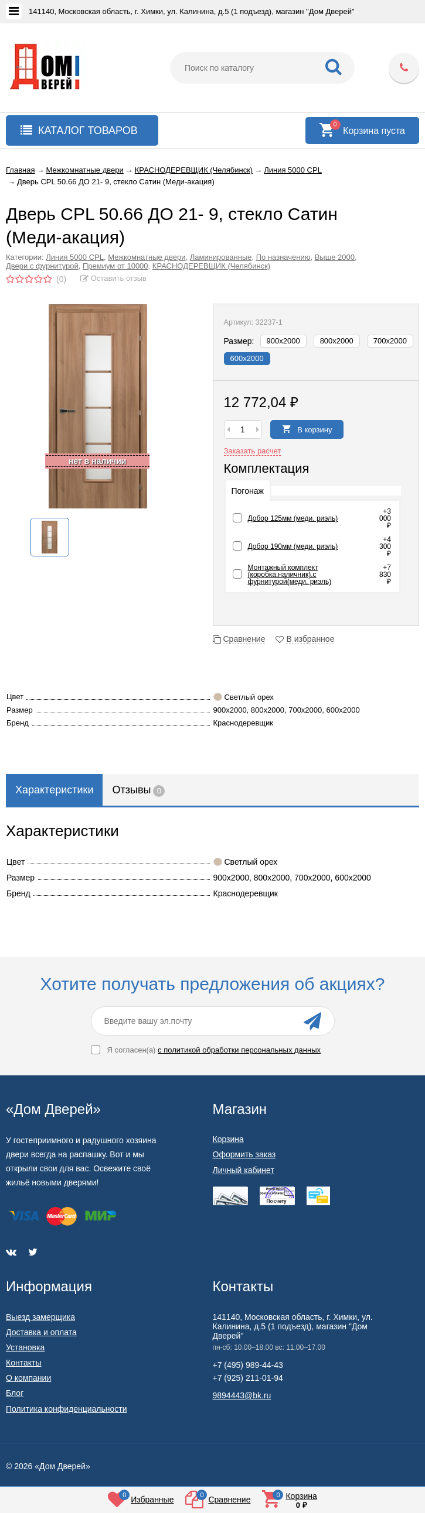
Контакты (23, 1362)
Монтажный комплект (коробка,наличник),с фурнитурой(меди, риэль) (290, 574)
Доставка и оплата (41, 1332)
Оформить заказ (244, 1154)
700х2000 (390, 340)
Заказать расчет (252, 450)
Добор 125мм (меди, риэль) (293, 518)
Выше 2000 (335, 257)
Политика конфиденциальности (66, 1409)
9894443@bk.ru (242, 1395)
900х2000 (283, 340)
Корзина (228, 1139)
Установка (25, 1347)
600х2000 (247, 358)
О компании (28, 1378)
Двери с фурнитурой (42, 266)
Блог (14, 1393)
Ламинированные (221, 257)
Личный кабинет (243, 1170)
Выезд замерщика (40, 1317)
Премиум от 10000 (115, 266)
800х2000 (336, 340)
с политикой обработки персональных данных (239, 1050)
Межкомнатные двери (146, 257)
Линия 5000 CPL (75, 257)
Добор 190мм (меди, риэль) (293, 546)
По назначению (283, 257)
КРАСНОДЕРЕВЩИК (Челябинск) (211, 266)
